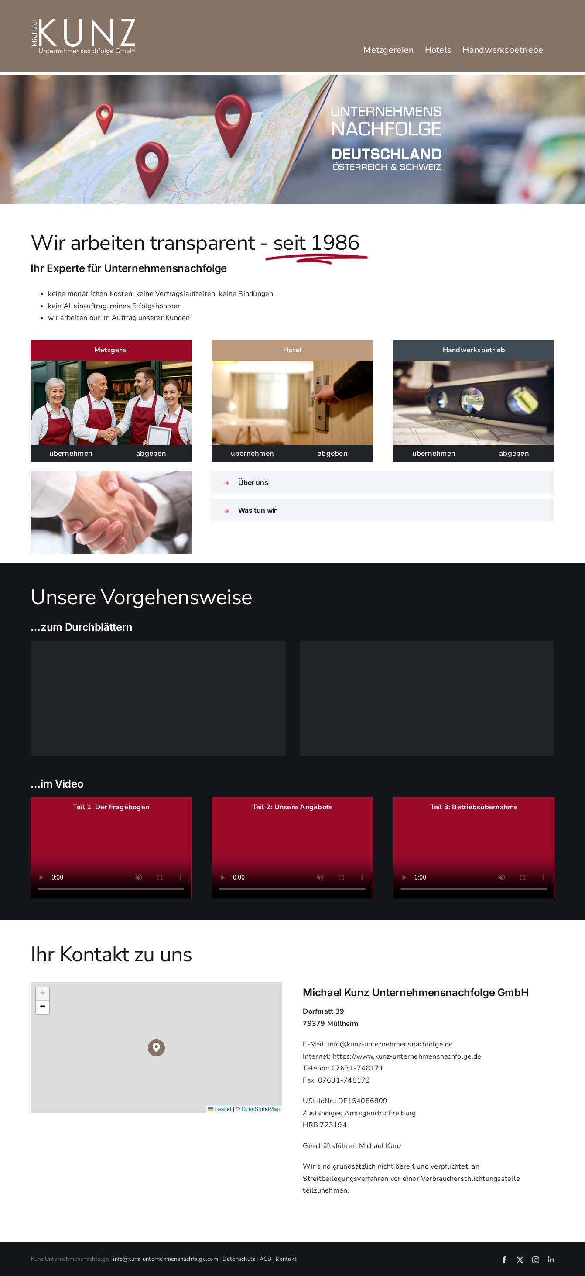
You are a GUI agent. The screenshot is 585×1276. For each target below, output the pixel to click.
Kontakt (286, 1259)
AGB (266, 1259)
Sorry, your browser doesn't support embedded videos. (111, 858)
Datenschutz (239, 1259)
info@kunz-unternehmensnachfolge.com (165, 1259)
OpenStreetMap (261, 1109)
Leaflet (219, 1109)
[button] (383, 482)
